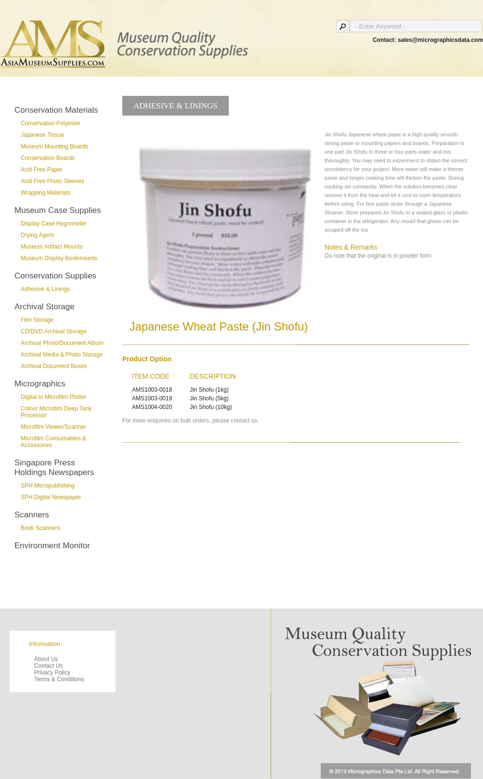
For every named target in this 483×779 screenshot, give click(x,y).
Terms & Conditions (59, 679)
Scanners (31, 514)
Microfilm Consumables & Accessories (53, 442)
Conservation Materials (56, 110)
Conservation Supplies (55, 275)
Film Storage (37, 320)
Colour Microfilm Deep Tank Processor (56, 412)
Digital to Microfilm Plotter (53, 397)
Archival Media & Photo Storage (62, 354)
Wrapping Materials (45, 192)
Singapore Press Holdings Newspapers (54, 467)
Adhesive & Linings (45, 289)
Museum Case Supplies (57, 210)
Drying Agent (37, 235)
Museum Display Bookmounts (59, 258)
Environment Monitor (52, 545)
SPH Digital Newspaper (51, 497)
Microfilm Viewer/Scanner (53, 426)
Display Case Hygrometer (54, 223)
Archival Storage (44, 306)
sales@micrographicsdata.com (440, 40)
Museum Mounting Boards (54, 146)
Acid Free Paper (42, 169)
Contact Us (48, 665)
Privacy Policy (52, 672)
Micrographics (39, 383)
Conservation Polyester (50, 123)
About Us (46, 659)
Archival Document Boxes (54, 366)
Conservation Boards (48, 158)
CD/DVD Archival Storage (54, 331)
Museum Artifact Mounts (52, 246)
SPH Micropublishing (47, 485)
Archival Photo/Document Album (62, 343)
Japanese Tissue (42, 135)
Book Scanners (40, 528)
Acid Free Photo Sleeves (52, 181)
